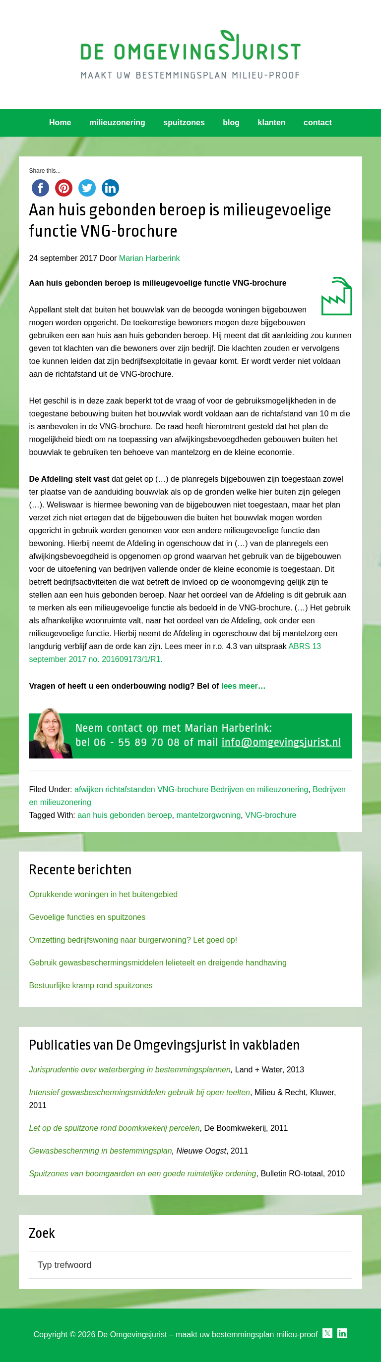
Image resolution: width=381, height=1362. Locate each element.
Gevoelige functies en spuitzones (87, 917)
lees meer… (243, 686)
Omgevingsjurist (190, 54)
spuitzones (184, 122)
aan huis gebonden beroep (124, 815)
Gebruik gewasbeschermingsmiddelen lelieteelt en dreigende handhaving (157, 962)
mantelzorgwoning (209, 815)
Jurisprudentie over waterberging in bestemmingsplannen (129, 1069)
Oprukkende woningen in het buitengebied (103, 894)
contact (318, 122)
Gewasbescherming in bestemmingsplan (100, 1151)
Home (60, 122)
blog (231, 122)
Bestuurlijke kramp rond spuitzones (90, 985)
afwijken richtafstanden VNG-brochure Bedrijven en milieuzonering (191, 789)
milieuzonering (117, 122)
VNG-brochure (270, 815)
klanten (272, 122)
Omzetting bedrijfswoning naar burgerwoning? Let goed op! (133, 940)
